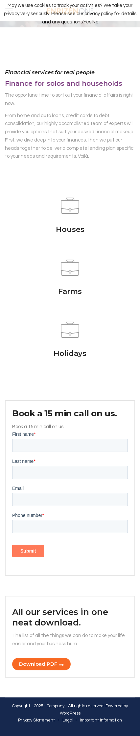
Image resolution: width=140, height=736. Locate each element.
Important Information (101, 720)
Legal (67, 720)
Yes (87, 21)
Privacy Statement (36, 720)
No (95, 21)
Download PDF (38, 664)
